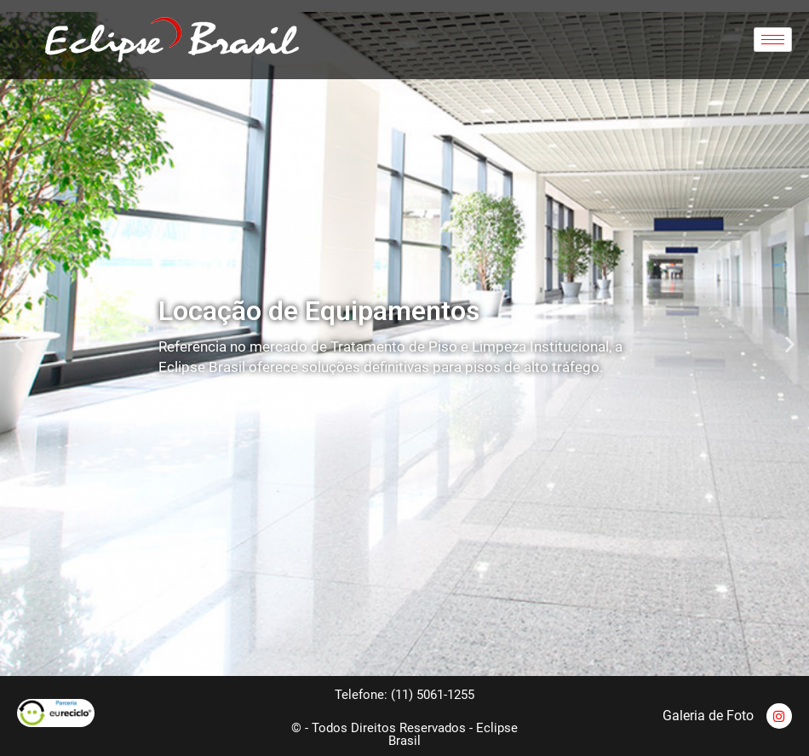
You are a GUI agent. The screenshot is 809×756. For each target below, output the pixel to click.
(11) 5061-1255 (432, 694)
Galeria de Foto (708, 715)
